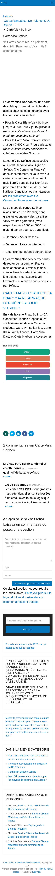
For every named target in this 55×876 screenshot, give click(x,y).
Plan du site (44, 869)
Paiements (23, 46)
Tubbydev (36, 872)
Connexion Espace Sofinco (22, 772)
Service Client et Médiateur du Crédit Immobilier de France (28, 817)
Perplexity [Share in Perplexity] (27, 378)
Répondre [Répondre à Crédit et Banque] (9, 507)
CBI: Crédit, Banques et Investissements (21, 862)
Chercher (27, 629)
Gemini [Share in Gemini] (27, 371)
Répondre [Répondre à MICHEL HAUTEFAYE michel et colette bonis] (7, 477)
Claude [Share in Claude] (27, 358)
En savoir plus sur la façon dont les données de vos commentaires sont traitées (27, 597)
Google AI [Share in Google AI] (27, 365)
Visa (34, 46)
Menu (3, 3)
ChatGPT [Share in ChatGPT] (27, 352)
